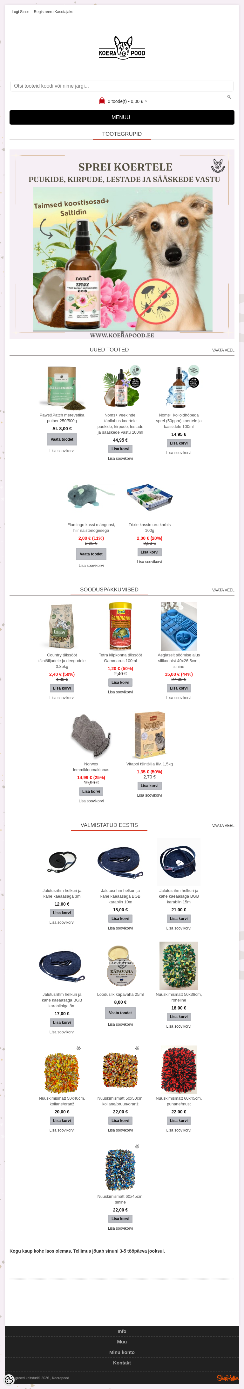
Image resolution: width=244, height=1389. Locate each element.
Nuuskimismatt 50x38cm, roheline (179, 997)
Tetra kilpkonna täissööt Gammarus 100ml (120, 658)
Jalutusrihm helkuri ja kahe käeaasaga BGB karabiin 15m (179, 896)
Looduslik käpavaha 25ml (120, 994)
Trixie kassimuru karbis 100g (150, 527)
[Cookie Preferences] (9, 1380)
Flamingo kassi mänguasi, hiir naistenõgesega (91, 527)
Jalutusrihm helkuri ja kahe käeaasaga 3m (62, 893)
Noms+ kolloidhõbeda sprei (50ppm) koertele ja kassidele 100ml (179, 421)
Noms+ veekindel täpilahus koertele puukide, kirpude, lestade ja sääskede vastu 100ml (121, 424)
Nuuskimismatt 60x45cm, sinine (120, 1199)
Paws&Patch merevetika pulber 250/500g (62, 418)
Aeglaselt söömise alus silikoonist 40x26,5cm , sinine (179, 661)
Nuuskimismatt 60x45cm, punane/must (179, 1101)
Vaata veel (223, 350)
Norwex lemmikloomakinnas (91, 767)
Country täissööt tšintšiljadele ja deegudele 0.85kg (62, 661)
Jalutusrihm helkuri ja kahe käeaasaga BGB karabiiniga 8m (62, 1000)
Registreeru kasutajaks (53, 12)
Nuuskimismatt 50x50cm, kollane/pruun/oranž (120, 1101)
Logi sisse (20, 12)
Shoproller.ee (228, 1378)
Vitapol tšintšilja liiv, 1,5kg (149, 764)
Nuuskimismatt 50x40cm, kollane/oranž (62, 1101)
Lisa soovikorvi (62, 451)
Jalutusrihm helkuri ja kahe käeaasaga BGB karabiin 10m (120, 896)
